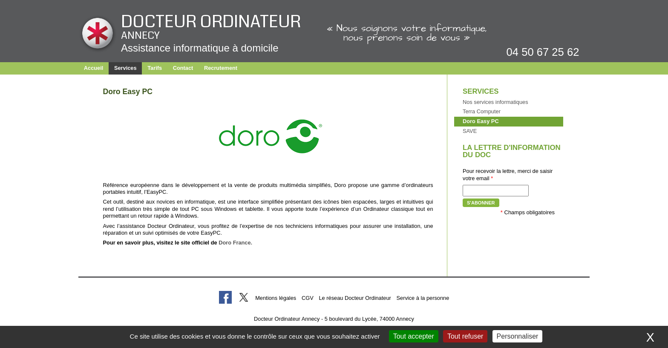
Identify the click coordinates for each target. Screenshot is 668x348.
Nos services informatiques (495, 102)
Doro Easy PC (481, 121)
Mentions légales (275, 298)
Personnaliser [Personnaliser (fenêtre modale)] (517, 336)
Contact (183, 68)
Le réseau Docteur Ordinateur (355, 298)
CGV (308, 298)
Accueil (94, 68)
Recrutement (220, 68)
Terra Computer (482, 111)
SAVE (470, 131)
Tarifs (154, 68)
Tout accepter (413, 336)
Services (125, 68)
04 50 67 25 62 (543, 52)
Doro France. (235, 242)
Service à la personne (423, 298)
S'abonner (481, 202)
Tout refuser (465, 336)
